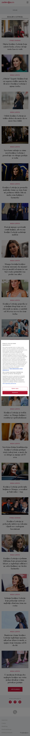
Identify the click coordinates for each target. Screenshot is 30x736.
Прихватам (15, 392)
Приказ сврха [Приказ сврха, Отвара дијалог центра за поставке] (15, 388)
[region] (15, 368)
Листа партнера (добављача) (9, 383)
